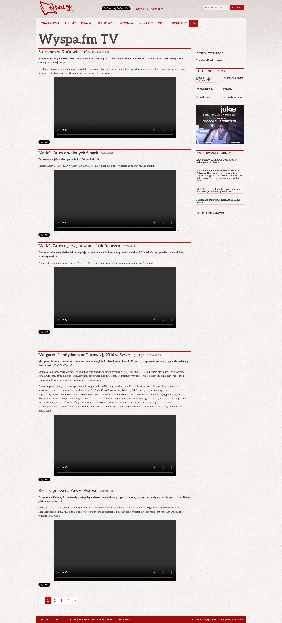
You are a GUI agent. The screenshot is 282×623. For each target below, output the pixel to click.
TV (194, 23)
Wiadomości (50, 23)
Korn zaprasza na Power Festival (67, 490)
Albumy (70, 23)
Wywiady (126, 23)
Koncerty (146, 23)
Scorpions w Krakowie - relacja (66, 51)
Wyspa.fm (57, 8)
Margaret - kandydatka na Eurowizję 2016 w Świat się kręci (92, 354)
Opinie (162, 23)
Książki (86, 23)
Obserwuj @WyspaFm (148, 9)
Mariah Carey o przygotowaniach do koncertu (80, 245)
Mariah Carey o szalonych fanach (68, 152)
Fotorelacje (105, 23)
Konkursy (179, 23)
